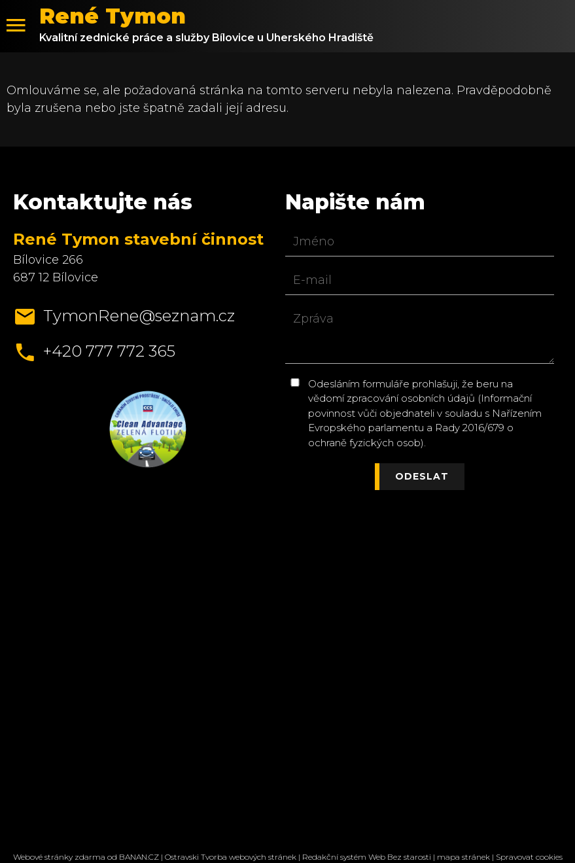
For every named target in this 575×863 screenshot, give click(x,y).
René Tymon (112, 16)
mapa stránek (463, 857)
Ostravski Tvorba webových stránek (230, 857)
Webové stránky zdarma (59, 857)
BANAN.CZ (139, 857)
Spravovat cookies (529, 857)
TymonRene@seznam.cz (139, 315)
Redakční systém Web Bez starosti (366, 857)
